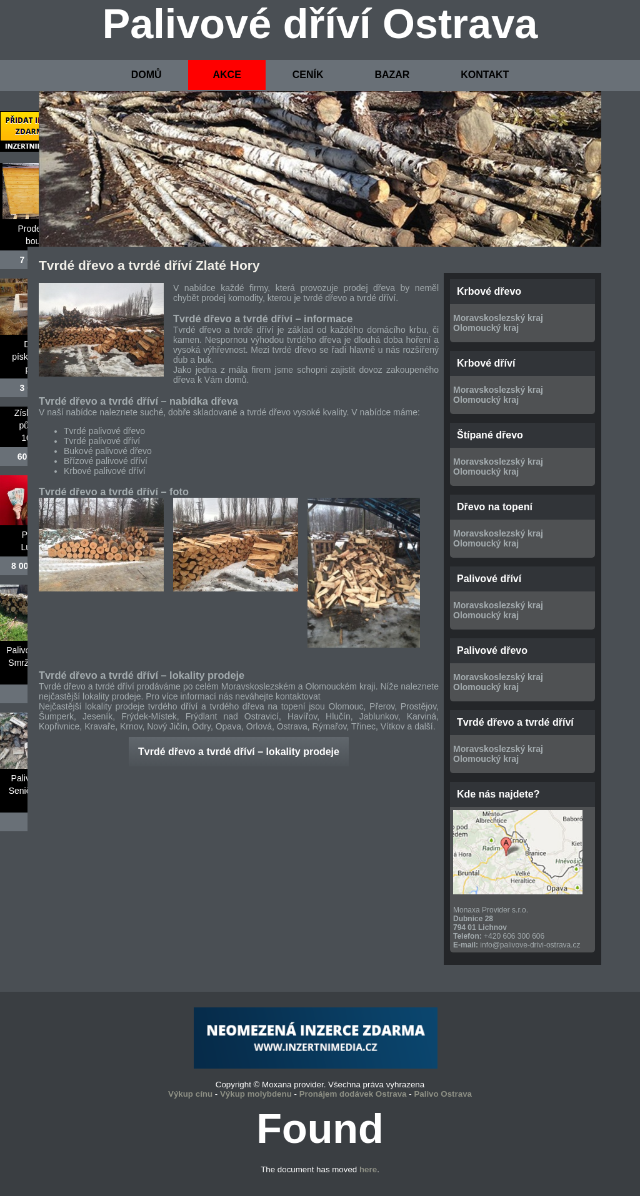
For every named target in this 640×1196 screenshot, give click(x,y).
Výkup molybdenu (256, 1094)
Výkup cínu (190, 1094)
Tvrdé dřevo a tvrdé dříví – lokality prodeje (238, 751)
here (368, 1169)
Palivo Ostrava (443, 1094)
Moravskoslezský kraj (498, 318)
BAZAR (391, 74)
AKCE (226, 74)
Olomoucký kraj (486, 328)
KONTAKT (485, 74)
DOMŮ (146, 74)
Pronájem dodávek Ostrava (353, 1094)
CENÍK (308, 74)
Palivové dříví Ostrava (320, 24)
